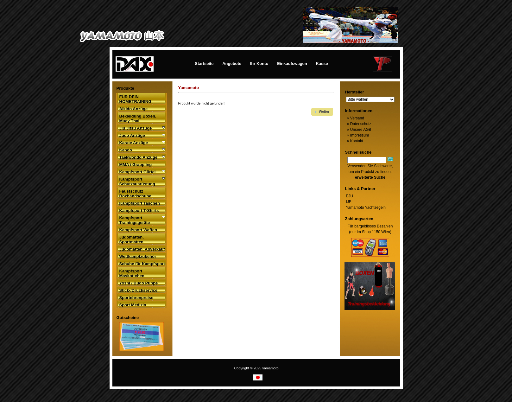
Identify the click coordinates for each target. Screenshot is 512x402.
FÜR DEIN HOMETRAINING (135, 99)
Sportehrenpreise (136, 297)
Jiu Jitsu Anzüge (135, 128)
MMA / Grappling (135, 164)
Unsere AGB (358, 129)
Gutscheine (128, 317)
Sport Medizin (132, 305)
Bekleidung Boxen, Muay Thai (137, 118)
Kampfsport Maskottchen (131, 273)
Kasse (322, 63)
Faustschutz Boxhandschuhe (135, 193)
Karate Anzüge (133, 142)
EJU (349, 196)
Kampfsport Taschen (139, 203)
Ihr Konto (259, 63)
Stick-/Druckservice (138, 290)
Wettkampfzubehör (137, 256)
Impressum (357, 135)
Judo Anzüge (132, 135)
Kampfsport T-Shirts (139, 210)
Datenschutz (358, 124)
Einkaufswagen (292, 63)
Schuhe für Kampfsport (142, 263)
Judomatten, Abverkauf (142, 249)
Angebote (231, 63)
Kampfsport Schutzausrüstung (137, 181)
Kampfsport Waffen (138, 229)
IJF (348, 202)
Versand (355, 118)
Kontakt (354, 141)
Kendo (125, 150)
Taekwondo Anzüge (138, 157)
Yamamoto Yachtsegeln (366, 207)
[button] (322, 112)
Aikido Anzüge (133, 108)
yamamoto (270, 368)
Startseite (204, 63)
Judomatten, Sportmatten (131, 239)
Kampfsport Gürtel (137, 171)
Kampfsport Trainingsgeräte (134, 220)
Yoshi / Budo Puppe (138, 283)
